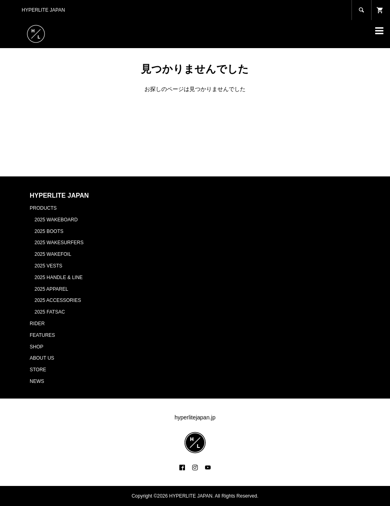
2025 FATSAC (50, 312)
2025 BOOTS (49, 231)
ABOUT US (42, 358)
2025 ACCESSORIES (58, 300)
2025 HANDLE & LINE (59, 277)
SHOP (36, 347)
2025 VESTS (48, 266)
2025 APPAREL (51, 289)
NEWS (37, 381)
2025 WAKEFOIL (53, 254)
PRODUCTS (43, 208)
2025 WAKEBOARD (56, 220)
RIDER (37, 323)
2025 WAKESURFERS (59, 242)
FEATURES (42, 335)
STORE (38, 369)
